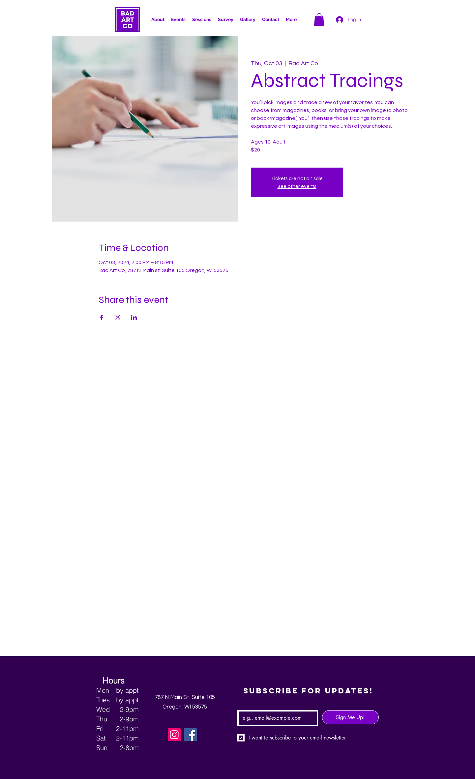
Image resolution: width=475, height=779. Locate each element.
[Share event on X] (118, 317)
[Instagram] (174, 734)
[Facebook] (190, 734)
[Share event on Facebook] (102, 317)
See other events (297, 186)
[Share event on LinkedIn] (134, 317)
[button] (291, 19)
